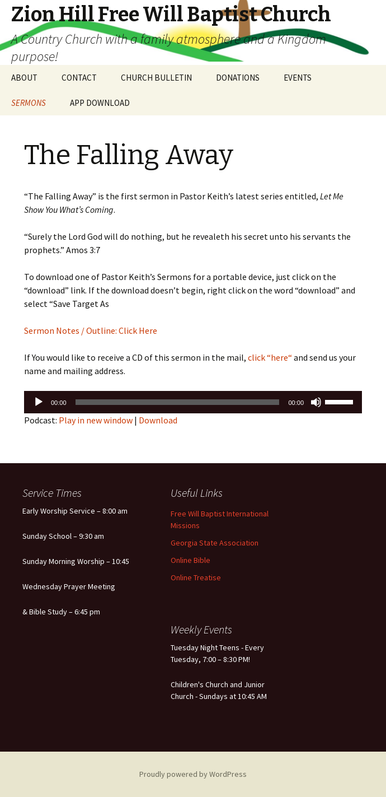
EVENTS (298, 77)
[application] (193, 402)
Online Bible (190, 560)
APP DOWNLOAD (100, 102)
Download (158, 420)
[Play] (38, 402)
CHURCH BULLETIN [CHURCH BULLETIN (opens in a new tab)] (156, 77)
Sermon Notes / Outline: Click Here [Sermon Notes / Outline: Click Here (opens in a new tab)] (90, 330)
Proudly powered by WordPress (193, 774)
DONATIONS (238, 77)
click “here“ (269, 357)
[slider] (178, 402)
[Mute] (316, 402)
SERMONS (28, 102)
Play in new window (96, 420)
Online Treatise (196, 577)
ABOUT (24, 77)
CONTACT (79, 77)
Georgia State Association (214, 543)
